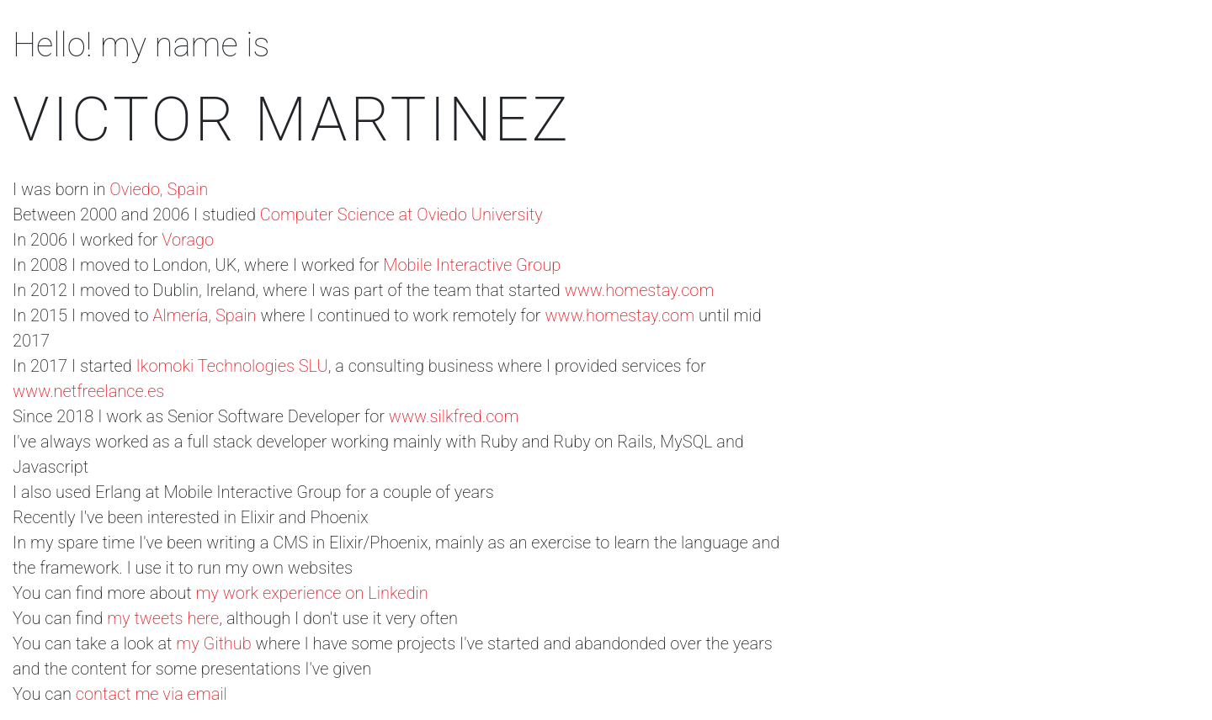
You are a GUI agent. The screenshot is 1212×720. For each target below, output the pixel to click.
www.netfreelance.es (88, 391)
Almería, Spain (204, 315)
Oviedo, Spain (158, 189)
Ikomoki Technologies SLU (232, 366)
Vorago (188, 240)
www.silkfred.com (454, 416)
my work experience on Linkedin (312, 593)
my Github (213, 643)
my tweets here (163, 618)
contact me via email (151, 694)
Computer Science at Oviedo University (401, 214)
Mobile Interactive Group (472, 265)
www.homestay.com (640, 290)
